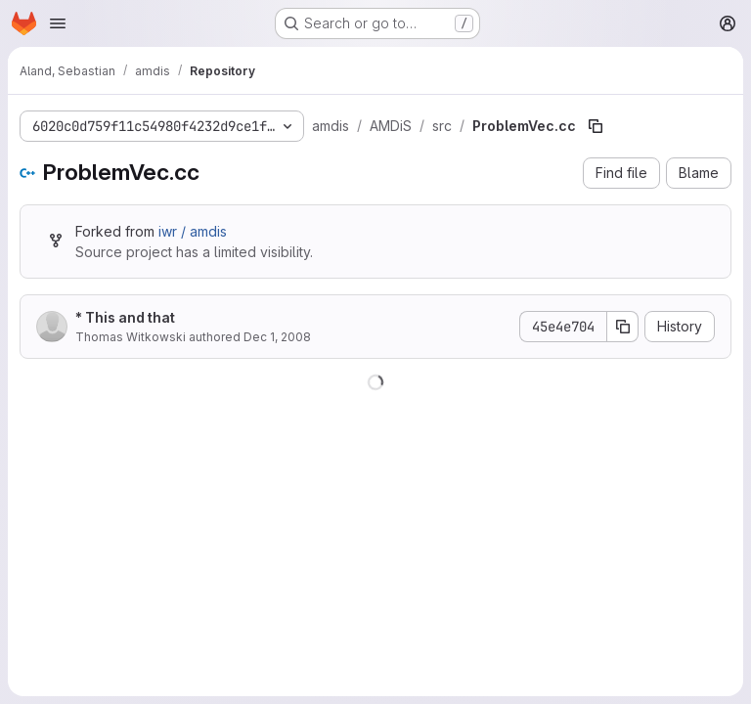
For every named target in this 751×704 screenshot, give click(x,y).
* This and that (125, 317)
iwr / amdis (192, 231)
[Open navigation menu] (57, 23)
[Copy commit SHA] (623, 326)
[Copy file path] (595, 126)
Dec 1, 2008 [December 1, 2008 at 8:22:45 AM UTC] (277, 337)
